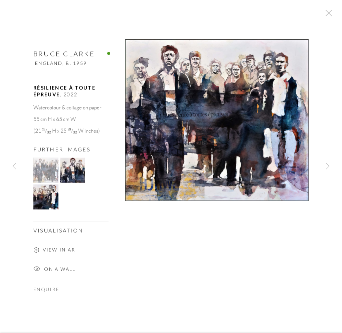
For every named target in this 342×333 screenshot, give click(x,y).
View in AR (54, 253)
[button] (45, 172)
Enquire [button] (46, 292)
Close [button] (327, 15)
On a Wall (54, 272)
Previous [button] (14, 166)
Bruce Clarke (64, 56)
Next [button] (327, 166)
